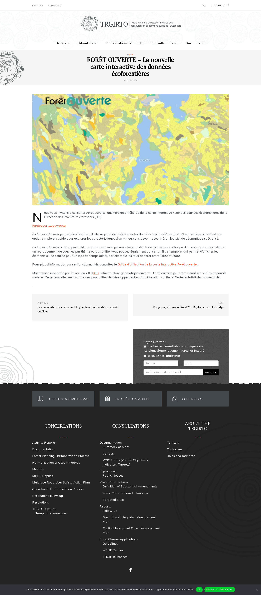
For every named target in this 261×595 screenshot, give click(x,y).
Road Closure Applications (119, 539)
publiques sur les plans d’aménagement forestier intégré (174, 348)
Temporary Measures (51, 513)
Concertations (117, 43)
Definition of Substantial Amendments (130, 486)
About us (86, 43)
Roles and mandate (181, 456)
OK (199, 589)
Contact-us (55, 5)
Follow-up (110, 511)
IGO (96, 273)
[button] (204, 5)
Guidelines (110, 543)
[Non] (256, 589)
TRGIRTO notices (115, 557)
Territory (173, 442)
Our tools (193, 43)
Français (37, 5)
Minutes (38, 469)
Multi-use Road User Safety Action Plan (61, 482)
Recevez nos (162, 356)
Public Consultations (156, 43)
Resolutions (40, 502)
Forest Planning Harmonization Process (60, 456)
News (61, 43)
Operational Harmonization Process (58, 489)
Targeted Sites (113, 500)
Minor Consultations (114, 482)
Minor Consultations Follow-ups (125, 493)
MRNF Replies (42, 476)
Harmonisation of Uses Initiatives (56, 463)
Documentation (43, 449)
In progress (107, 471)
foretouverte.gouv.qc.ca (49, 226)
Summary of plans (116, 447)
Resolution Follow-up (47, 496)
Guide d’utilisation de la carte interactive (157, 264)
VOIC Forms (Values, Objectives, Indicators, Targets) (126, 462)
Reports (105, 506)
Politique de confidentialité (219, 589)
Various (108, 454)
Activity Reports (44, 442)
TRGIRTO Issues (44, 509)
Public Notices (113, 475)
